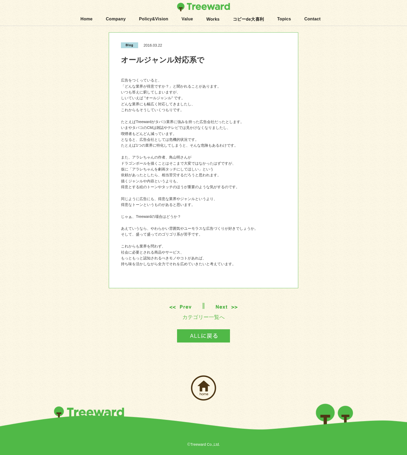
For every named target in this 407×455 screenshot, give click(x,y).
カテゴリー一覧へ (203, 317)
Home (86, 19)
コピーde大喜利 (248, 19)
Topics (284, 19)
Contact (312, 19)
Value (187, 19)
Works (213, 19)
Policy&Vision (153, 19)
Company (116, 19)
